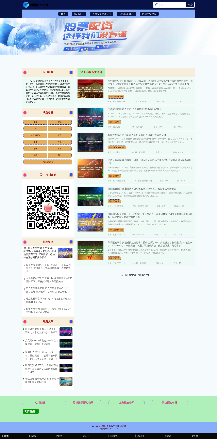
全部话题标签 (47, 162)
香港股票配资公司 (101, 14)
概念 (60, 135)
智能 (60, 122)
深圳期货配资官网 (116, 230)
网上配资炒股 (149, 14)
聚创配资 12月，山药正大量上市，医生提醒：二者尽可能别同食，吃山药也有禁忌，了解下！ (41, 355)
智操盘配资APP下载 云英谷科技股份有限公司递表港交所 (137, 135)
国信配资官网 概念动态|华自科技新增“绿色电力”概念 (134, 109)
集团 (35, 122)
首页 (63, 14)
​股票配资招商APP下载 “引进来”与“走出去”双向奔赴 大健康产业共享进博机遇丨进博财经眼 (48, 268)
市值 (60, 149)
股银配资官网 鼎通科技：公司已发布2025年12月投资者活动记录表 (142, 188)
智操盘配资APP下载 (117, 147)
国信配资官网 (114, 122)
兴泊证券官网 (114, 176)
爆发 (60, 129)
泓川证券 (79, 14)
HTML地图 (121, 426)
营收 (35, 155)
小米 (35, 149)
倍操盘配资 (35, 135)
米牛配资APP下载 (116, 97)
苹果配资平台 (114, 258)
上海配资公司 (126, 14)
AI (35, 128)
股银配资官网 (114, 201)
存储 (60, 142)
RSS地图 (113, 426)
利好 (60, 155)
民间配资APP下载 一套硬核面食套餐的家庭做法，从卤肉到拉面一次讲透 (41, 369)
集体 (35, 142)
